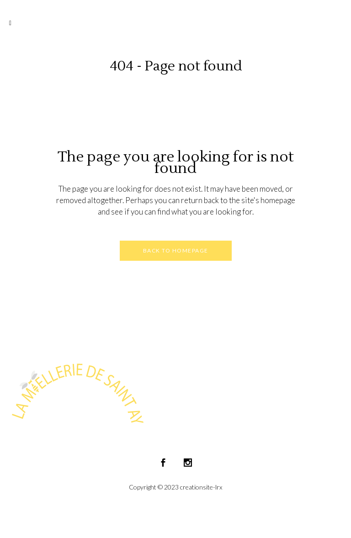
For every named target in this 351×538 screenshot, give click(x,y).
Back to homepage (175, 250)
